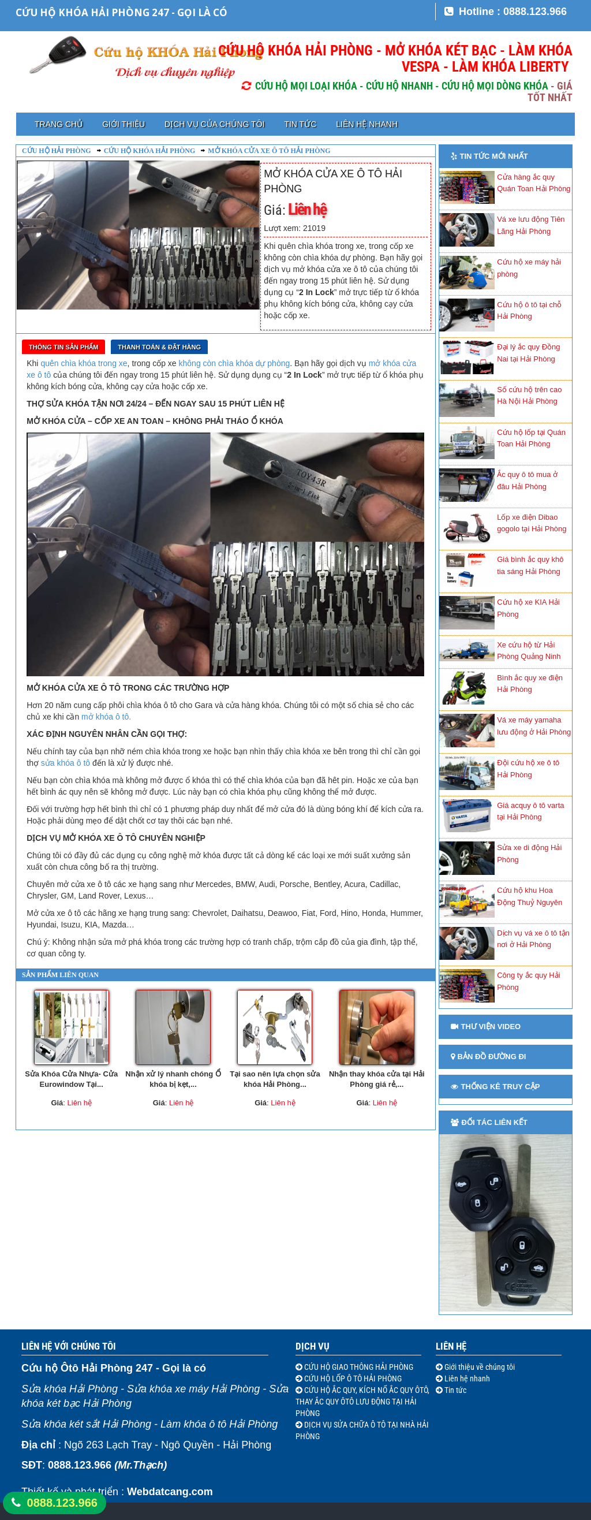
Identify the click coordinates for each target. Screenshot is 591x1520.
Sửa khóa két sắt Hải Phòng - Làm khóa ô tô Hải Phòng (149, 1424)
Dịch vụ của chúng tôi (214, 124)
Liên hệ (451, 1346)
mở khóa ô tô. (106, 716)
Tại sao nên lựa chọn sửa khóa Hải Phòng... (275, 1079)
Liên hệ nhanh (367, 124)
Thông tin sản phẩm (63, 347)
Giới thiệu (123, 124)
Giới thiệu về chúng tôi (479, 1367)
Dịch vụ (313, 1346)
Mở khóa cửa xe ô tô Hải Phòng (269, 151)
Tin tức (300, 124)
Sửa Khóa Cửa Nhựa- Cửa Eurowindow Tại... (71, 1079)
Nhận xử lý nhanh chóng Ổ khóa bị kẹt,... (172, 1079)
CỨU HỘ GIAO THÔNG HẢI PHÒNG (357, 1367)
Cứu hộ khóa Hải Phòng (150, 151)
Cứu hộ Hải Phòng (56, 151)
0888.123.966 (62, 1502)
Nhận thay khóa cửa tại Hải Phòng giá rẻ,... (377, 1079)
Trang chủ (59, 124)
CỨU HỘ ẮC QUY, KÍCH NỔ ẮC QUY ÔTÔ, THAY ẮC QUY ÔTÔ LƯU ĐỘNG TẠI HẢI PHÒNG (362, 1401)
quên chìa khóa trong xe (83, 363)
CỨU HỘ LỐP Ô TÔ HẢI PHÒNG (352, 1378)
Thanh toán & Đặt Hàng (159, 347)
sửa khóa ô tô (65, 763)
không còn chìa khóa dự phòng (234, 363)
